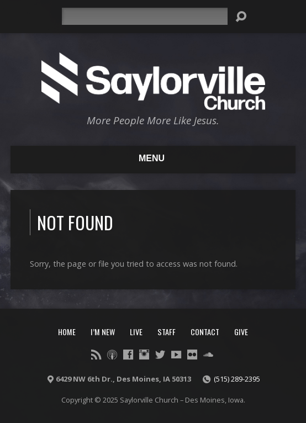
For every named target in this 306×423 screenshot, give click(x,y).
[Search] (145, 16)
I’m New (103, 331)
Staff (166, 331)
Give (241, 331)
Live (136, 331)
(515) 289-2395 (237, 379)
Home (67, 331)
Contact (205, 331)
